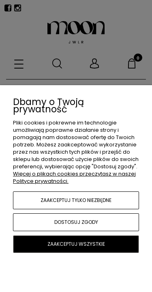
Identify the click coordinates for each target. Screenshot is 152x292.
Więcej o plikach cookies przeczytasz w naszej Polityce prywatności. (74, 177)
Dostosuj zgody (76, 222)
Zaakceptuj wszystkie (76, 243)
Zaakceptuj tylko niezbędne (76, 200)
